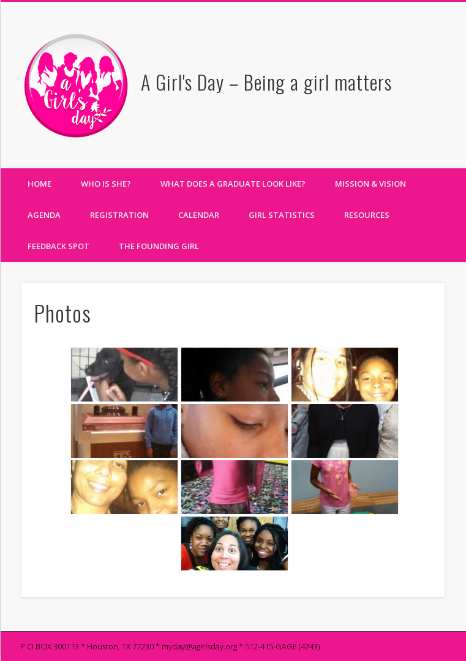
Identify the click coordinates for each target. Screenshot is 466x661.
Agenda (44, 214)
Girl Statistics (282, 214)
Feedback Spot (58, 246)
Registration (119, 214)
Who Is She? (106, 183)
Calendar (198, 214)
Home (39, 183)
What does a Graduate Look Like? (233, 183)
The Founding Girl (159, 246)
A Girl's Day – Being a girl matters (266, 81)
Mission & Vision (370, 183)
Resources (366, 214)
